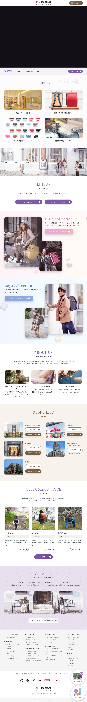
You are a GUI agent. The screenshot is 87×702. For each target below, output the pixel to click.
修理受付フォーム (50, 659)
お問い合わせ (70, 665)
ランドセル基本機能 (31, 653)
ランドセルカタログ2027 (11, 637)
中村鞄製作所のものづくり (32, 656)
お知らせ (69, 656)
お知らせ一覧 (74, 71)
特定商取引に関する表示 (28, 674)
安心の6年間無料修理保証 (32, 658)
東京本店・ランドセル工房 (12, 644)
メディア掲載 (70, 649)
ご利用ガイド (70, 660)
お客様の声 (69, 647)
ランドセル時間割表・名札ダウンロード (54, 656)
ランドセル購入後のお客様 (53, 649)
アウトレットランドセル (58, 202)
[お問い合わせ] (76, 3)
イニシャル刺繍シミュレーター (54, 640)
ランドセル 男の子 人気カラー (17, 298)
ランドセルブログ (71, 642)
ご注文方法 (49, 642)
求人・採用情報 (42, 674)
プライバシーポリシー (66, 674)
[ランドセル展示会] (78, 693)
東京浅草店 (8, 649)
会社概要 (17, 674)
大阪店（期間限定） (10, 651)
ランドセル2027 (27, 202)
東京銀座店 (8, 646)
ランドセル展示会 (9, 656)
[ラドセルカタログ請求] (78, 677)
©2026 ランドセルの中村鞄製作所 (43, 700)
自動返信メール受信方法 (73, 658)
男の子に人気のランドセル (32, 640)
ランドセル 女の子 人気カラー (57, 232)
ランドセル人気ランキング (73, 640)
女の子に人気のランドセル (32, 642)
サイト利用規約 (53, 674)
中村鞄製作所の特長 (31, 651)
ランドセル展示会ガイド (11, 658)
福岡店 (7, 653)
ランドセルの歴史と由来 (73, 637)
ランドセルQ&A (70, 663)
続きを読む (22, 549)
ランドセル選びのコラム (73, 644)
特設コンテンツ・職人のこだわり (33, 661)
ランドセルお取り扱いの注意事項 (54, 652)
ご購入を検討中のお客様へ (53, 637)
